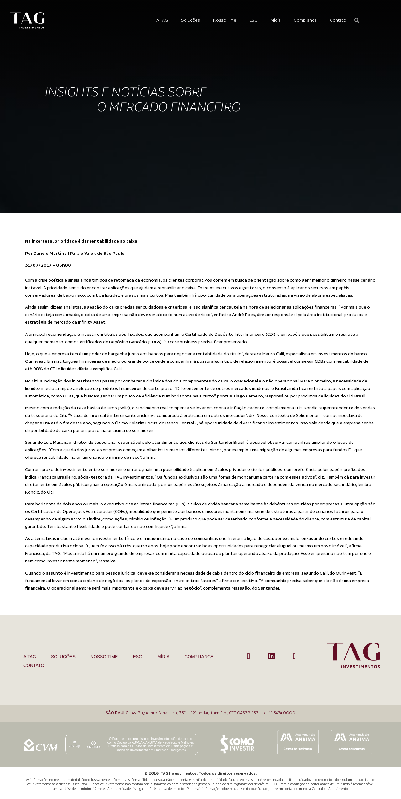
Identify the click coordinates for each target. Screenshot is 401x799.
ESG (253, 20)
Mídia (276, 20)
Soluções (190, 20)
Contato (338, 20)
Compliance (305, 20)
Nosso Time (224, 20)
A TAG (162, 20)
